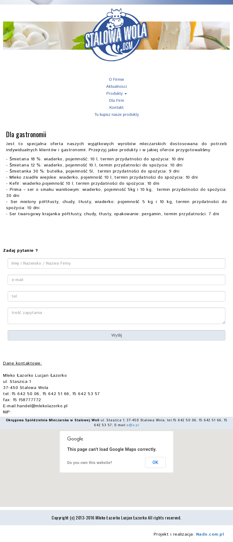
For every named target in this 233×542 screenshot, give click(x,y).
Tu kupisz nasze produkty (116, 115)
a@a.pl (132, 425)
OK (155, 462)
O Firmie (116, 80)
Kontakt (116, 108)
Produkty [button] (116, 94)
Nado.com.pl (210, 534)
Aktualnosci (116, 87)
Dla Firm (116, 101)
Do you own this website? (90, 463)
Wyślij (116, 335)
